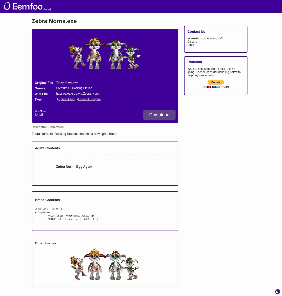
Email (191, 44)
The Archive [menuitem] (154, 6)
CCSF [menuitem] (258, 6)
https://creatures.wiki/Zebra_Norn (77, 93)
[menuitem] (272, 6)
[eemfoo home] (27, 6)
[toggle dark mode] (277, 291)
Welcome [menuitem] (176, 6)
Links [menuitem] (225, 6)
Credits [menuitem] (195, 6)
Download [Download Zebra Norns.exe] (159, 114)
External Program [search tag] (89, 99)
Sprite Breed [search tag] (67, 99)
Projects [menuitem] (241, 6)
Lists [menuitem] (210, 6)
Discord (192, 41)
